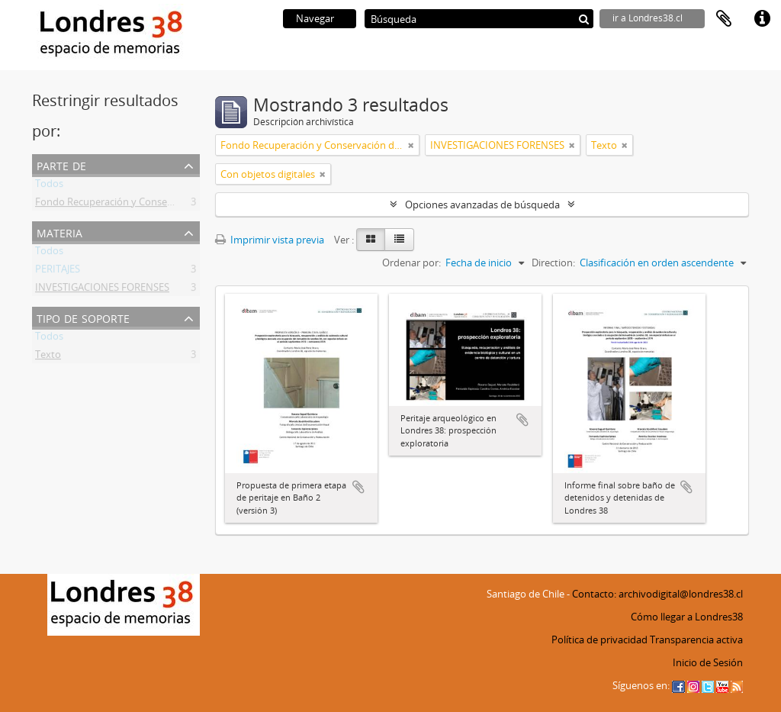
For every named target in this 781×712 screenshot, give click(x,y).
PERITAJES (57, 272)
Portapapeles (724, 19)
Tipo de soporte (83, 317)
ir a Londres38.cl (647, 17)
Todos (49, 186)
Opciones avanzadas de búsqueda (482, 204)
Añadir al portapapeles (358, 487)
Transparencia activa (696, 639)
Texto (48, 357)
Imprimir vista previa (269, 239)
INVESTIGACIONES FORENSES (102, 290)
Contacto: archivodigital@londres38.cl (657, 594)
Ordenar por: (411, 262)
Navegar (315, 18)
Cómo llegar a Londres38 (687, 616)
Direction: (553, 262)
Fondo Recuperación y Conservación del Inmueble (148, 204)
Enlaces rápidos (762, 19)
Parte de (61, 164)
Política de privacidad (599, 639)
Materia (59, 231)
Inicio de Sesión (708, 662)
